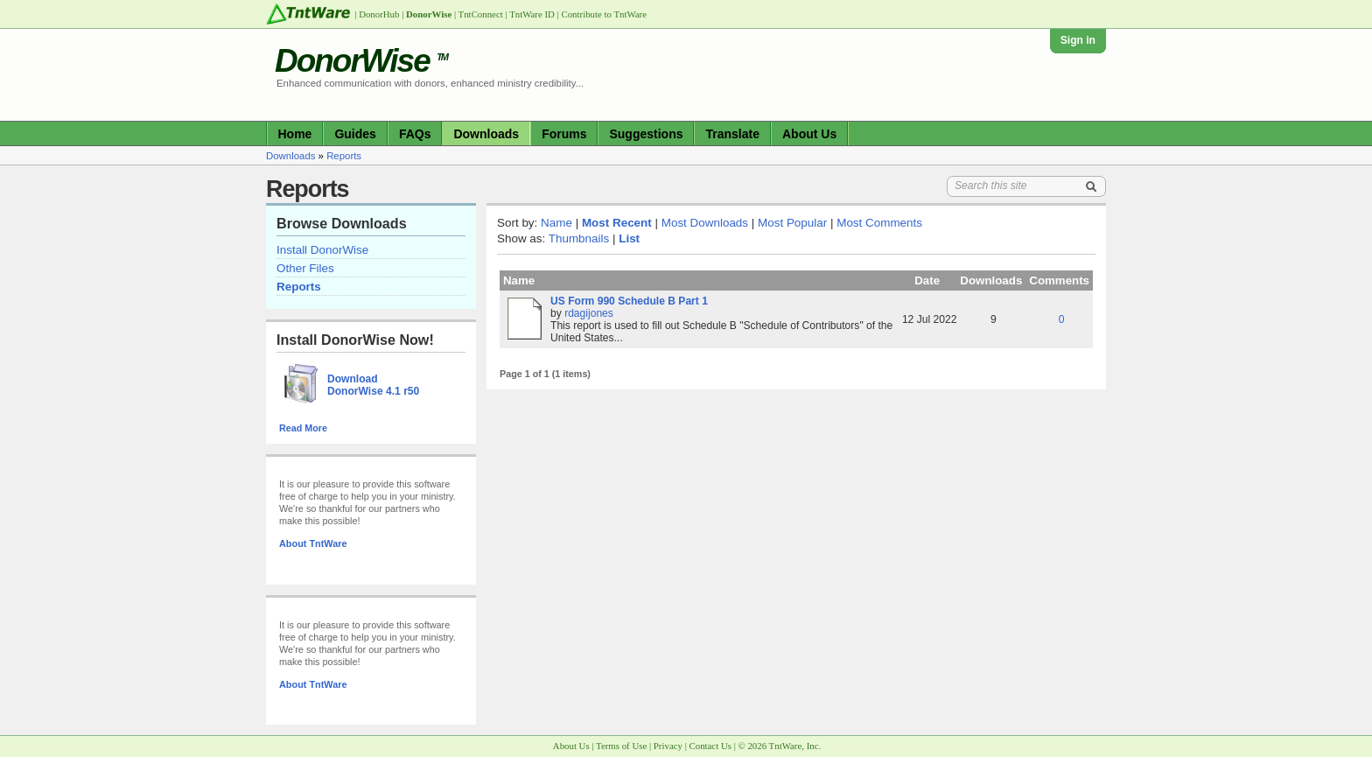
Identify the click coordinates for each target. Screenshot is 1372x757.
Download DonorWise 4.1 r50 (373, 385)
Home (295, 134)
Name (556, 222)
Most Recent (617, 222)
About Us (809, 134)
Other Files (305, 268)
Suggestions (645, 134)
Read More (303, 428)
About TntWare (313, 543)
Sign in (1078, 40)
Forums (564, 134)
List (629, 238)
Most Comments (879, 222)
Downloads (486, 134)
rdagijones (588, 313)
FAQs (415, 134)
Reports (343, 156)
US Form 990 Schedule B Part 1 (629, 301)
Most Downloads (705, 222)
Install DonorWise (322, 249)
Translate (732, 134)
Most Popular (792, 222)
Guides (354, 134)
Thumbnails (579, 238)
